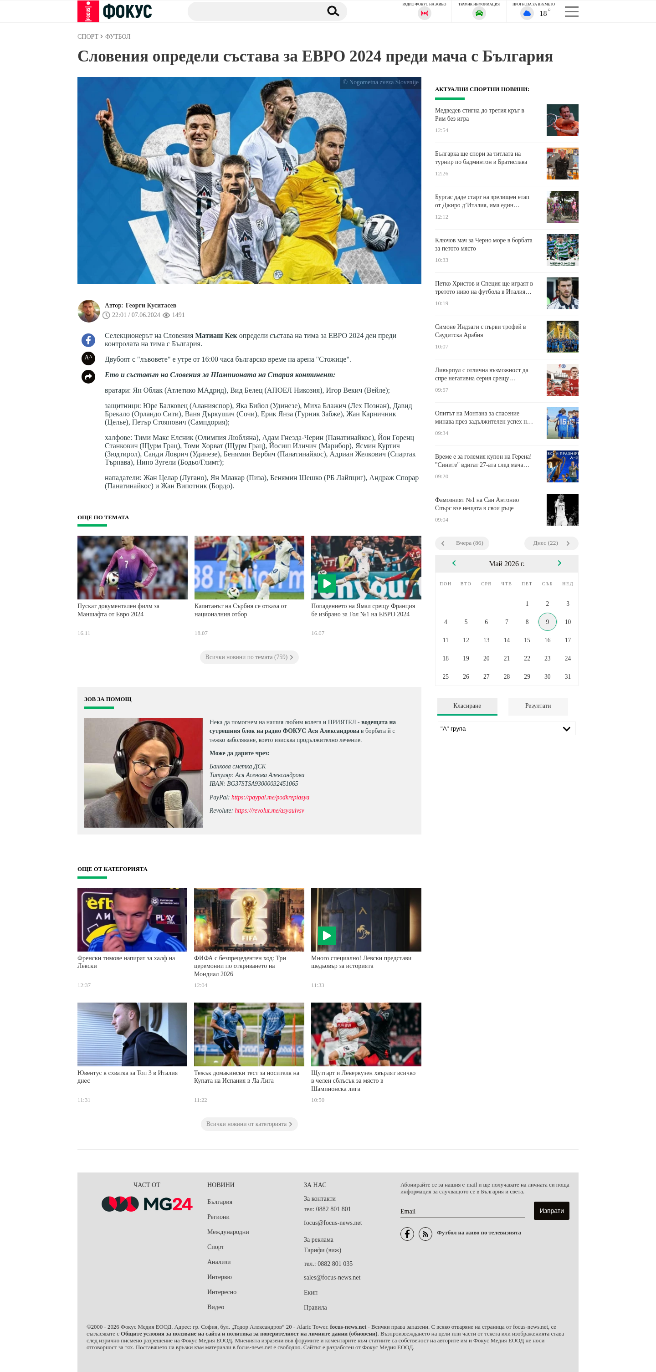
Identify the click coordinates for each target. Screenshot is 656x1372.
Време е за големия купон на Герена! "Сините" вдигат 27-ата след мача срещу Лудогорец (483, 461)
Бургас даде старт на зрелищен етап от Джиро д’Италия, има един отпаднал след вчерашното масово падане (482, 201)
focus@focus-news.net (333, 1222)
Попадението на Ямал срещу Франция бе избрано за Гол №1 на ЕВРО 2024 (363, 610)
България (219, 1201)
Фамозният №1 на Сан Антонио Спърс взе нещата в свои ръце (477, 504)
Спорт (215, 1247)
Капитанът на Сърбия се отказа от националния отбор (241, 610)
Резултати (538, 705)
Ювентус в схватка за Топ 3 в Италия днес (127, 1077)
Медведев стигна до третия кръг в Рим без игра (479, 114)
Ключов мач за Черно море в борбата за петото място (484, 244)
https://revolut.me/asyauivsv (269, 810)
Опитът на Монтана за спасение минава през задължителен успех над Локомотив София (484, 417)
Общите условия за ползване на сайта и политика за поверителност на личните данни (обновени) (249, 1334)
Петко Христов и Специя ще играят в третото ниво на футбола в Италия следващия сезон (484, 288)
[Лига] (507, 728)
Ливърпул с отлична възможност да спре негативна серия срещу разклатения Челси (481, 374)
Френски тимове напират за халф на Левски (126, 962)
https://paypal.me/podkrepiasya (270, 797)
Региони (218, 1216)
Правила (315, 1307)
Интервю (219, 1277)
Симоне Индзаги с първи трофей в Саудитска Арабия (480, 330)
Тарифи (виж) (322, 1250)
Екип (311, 1292)
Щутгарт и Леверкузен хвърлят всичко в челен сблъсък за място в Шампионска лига (363, 1081)
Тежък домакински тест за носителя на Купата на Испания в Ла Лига (246, 1077)
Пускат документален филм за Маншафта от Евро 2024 (118, 610)
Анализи (219, 1262)
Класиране (467, 705)
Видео (215, 1307)
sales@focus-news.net (332, 1277)
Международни (228, 1232)
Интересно (221, 1292)
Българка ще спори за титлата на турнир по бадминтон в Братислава (481, 157)
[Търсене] (250, 11)
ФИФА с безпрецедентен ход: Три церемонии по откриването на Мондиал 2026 (240, 966)
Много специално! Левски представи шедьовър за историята (361, 962)
